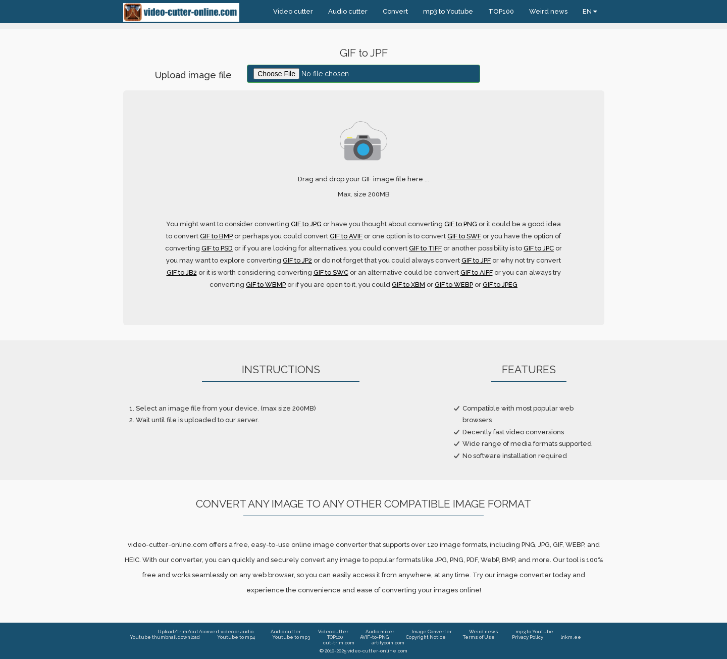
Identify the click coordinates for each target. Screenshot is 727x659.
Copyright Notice (426, 637)
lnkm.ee (570, 637)
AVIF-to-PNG (374, 637)
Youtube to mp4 (236, 637)
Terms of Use (479, 637)
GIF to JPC (539, 248)
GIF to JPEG (500, 284)
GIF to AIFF (476, 272)
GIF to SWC (331, 272)
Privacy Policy (527, 637)
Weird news (548, 11)
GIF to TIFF (425, 248)
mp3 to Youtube (448, 11)
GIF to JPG (306, 224)
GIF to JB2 (182, 272)
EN (590, 11)
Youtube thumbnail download (165, 637)
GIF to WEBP (454, 284)
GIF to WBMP (266, 284)
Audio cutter (348, 11)
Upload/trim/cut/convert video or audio (205, 631)
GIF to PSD (217, 248)
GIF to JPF (476, 260)
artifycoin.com (388, 642)
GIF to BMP (216, 236)
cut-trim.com (338, 642)
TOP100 (501, 11)
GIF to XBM (408, 284)
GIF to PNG (460, 224)
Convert (395, 11)
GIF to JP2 (297, 260)
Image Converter (431, 631)
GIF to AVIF (346, 236)
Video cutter (293, 11)
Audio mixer (380, 631)
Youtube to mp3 (291, 637)
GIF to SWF (464, 236)
